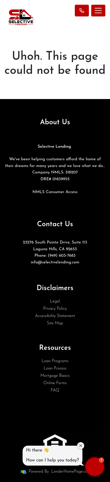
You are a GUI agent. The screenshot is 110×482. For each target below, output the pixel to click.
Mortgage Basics (55, 376)
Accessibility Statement (55, 316)
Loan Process (55, 368)
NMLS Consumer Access (54, 192)
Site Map (55, 323)
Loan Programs (55, 361)
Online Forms (55, 383)
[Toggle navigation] (98, 10)
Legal (55, 301)
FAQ (55, 390)
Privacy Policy (55, 308)
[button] (94, 466)
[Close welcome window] (80, 445)
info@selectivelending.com (55, 262)
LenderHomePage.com (71, 471)
